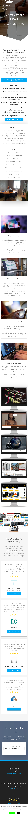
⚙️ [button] (18, 812)
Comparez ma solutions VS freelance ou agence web (14, 80)
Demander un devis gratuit (14, 773)
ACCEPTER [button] (12, 813)
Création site (7, 5)
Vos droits (15, 788)
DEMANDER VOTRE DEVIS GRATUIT (14, 119)
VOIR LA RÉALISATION (14, 593)
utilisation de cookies (8, 808)
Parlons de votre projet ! (14, 803)
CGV (11, 788)
